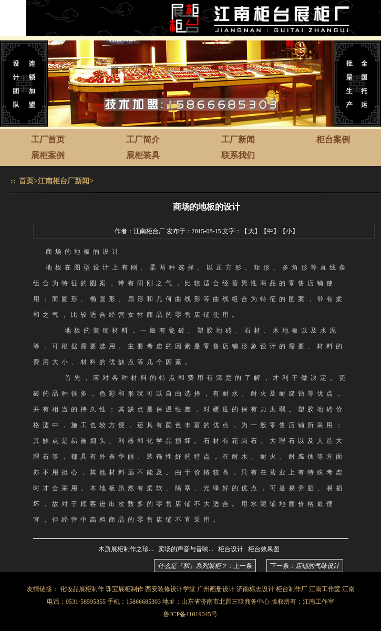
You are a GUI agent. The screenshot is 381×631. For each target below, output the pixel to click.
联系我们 (238, 155)
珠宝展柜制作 (124, 589)
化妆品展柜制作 (82, 589)
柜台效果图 (264, 549)
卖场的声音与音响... (185, 549)
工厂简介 (143, 139)
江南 (348, 589)
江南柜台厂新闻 (63, 181)
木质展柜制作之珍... (125, 549)
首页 (26, 181)
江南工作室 (325, 589)
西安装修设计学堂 (170, 589)
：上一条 (205, 566)
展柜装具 (143, 155)
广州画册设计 (216, 589)
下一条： (304, 566)
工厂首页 (48, 139)
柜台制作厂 (291, 589)
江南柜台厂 (149, 231)
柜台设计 (230, 549)
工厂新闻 (238, 139)
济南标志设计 (255, 589)
